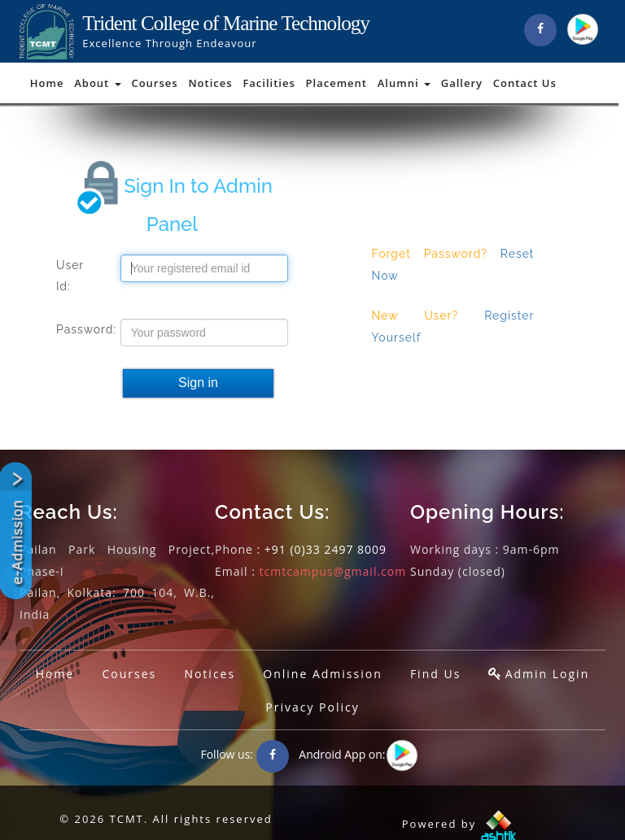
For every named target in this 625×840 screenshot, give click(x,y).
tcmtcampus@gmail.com (333, 571)
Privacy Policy (312, 707)
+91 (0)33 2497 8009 (325, 549)
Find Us (435, 673)
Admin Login (547, 673)
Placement (336, 83)
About (97, 83)
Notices (210, 83)
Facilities (269, 83)
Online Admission (322, 673)
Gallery (462, 83)
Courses (154, 83)
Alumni (404, 83)
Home (47, 83)
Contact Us (525, 83)
